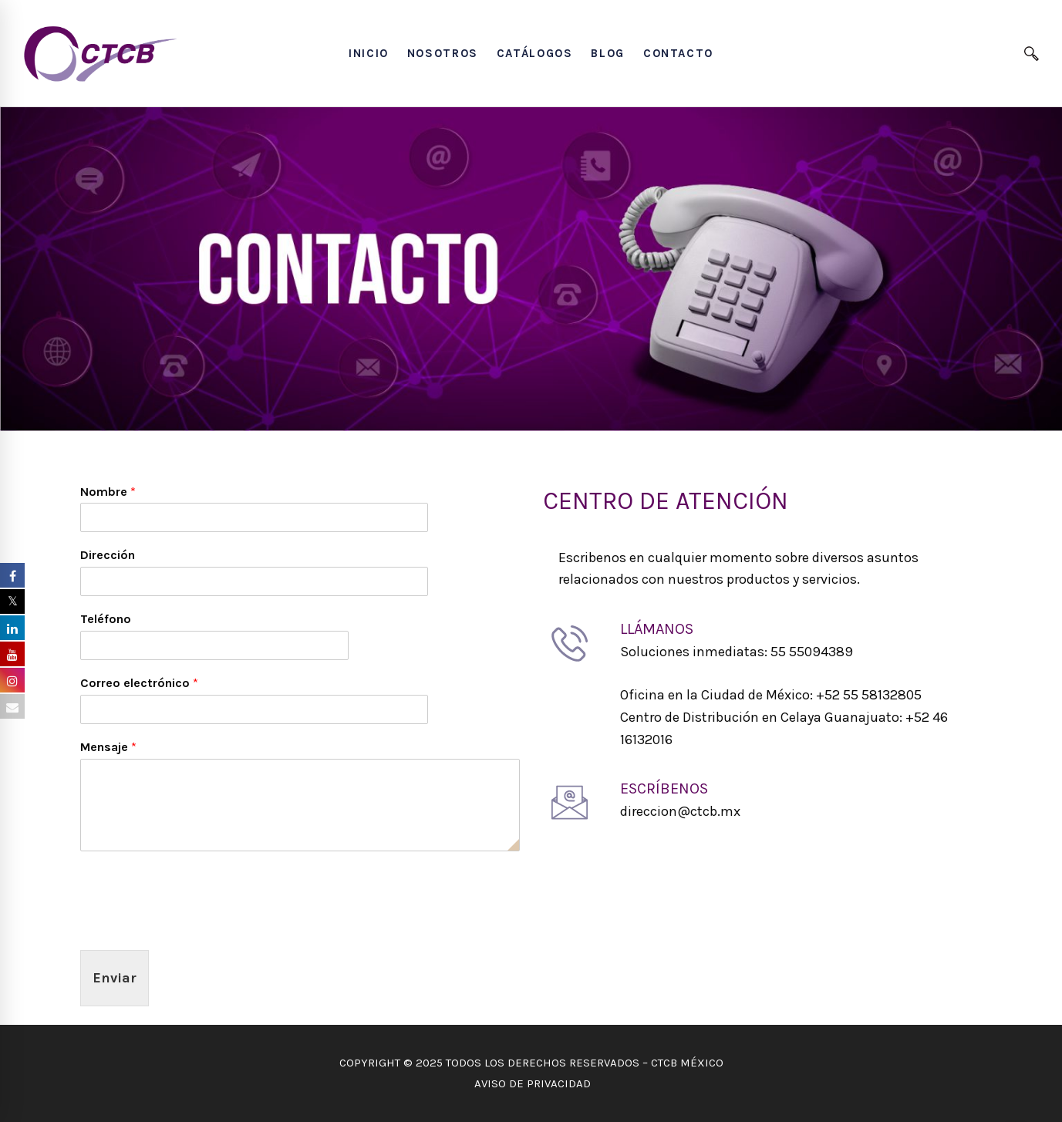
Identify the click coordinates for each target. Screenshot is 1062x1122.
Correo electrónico (139, 683)
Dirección (107, 555)
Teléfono (105, 619)
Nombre (108, 491)
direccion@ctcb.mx (680, 811)
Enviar (115, 977)
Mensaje (108, 747)
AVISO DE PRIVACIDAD (531, 1083)
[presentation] (197, 924)
